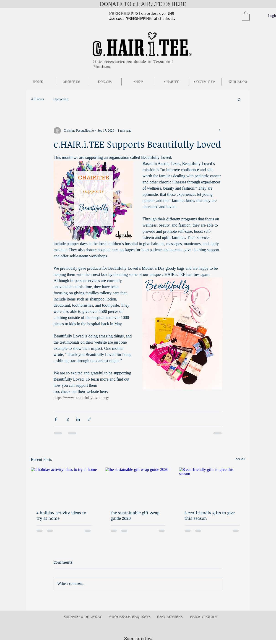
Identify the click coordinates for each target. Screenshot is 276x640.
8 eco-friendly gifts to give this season (210, 515)
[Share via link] (89, 419)
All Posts (37, 99)
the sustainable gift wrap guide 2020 (135, 515)
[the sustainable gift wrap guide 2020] (138, 486)
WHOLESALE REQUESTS (130, 617)
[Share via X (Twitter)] (67, 419)
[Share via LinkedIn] (78, 419)
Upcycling (60, 99)
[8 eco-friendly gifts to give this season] (212, 486)
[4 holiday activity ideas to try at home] (64, 486)
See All (240, 459)
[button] (246, 16)
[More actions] (219, 130)
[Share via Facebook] (56, 419)
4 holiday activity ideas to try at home (61, 515)
